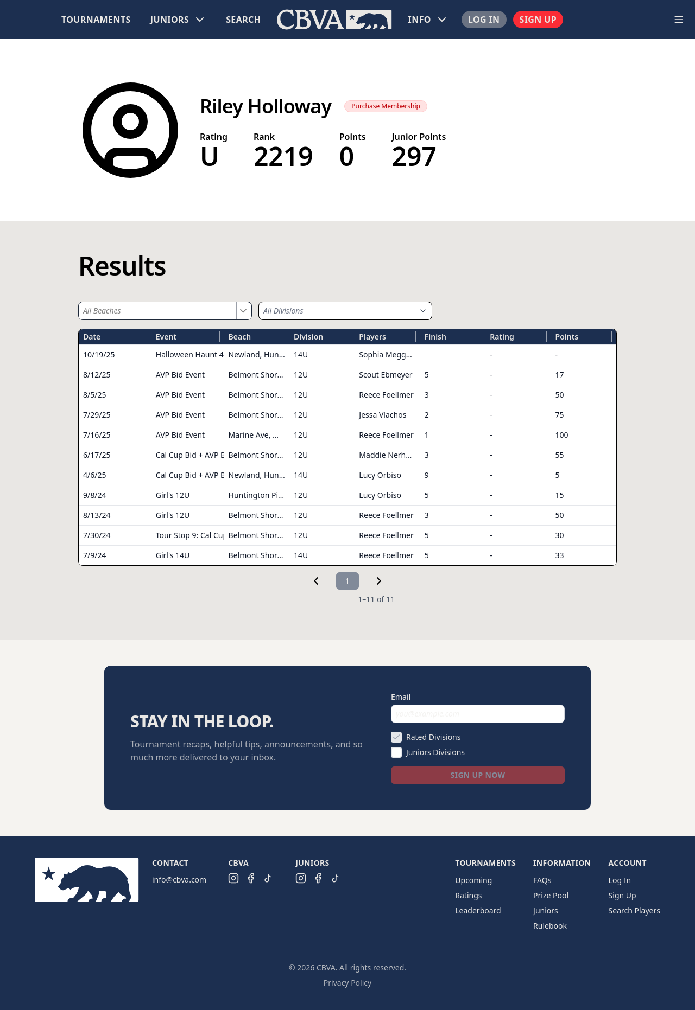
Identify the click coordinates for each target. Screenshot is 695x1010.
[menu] (334, 20)
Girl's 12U (173, 495)
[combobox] (157, 310)
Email (401, 697)
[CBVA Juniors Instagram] (300, 878)
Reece (386, 394)
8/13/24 (96, 515)
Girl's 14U (173, 555)
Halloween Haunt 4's (192, 354)
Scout (385, 374)
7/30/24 (96, 535)
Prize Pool (550, 895)
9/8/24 (94, 495)
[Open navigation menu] (678, 19)
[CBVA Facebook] (250, 878)
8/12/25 (96, 374)
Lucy (380, 475)
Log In (484, 19)
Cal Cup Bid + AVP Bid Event (205, 455)
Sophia (388, 354)
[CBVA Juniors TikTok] (335, 878)
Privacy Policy (347, 982)
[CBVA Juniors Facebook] (318, 878)
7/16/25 (96, 435)
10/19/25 (99, 354)
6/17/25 (96, 455)
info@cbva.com (179, 879)
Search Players (634, 910)
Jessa (382, 415)
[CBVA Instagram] (233, 878)
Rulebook (550, 925)
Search (243, 19)
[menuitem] (96, 19)
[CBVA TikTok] (268, 878)
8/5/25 (94, 394)
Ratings (468, 895)
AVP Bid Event (180, 374)
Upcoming (473, 880)
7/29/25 (96, 415)
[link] (316, 581)
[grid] (347, 447)
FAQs (542, 880)
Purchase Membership (385, 106)
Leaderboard (478, 910)
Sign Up (538, 19)
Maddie (389, 455)
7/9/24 (94, 555)
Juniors (545, 910)
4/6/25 (94, 475)
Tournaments (96, 19)
